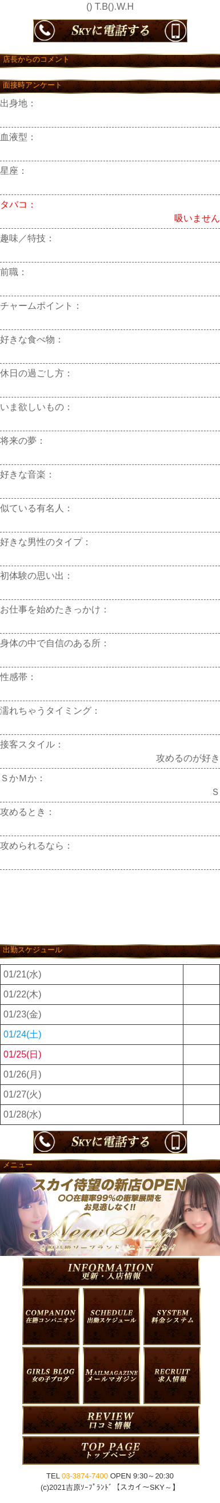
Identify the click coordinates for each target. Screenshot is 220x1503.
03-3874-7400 (85, 1476)
